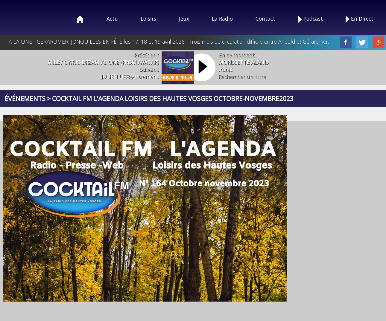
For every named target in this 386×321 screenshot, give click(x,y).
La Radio (222, 18)
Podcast (310, 19)
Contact (265, 18)
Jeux (184, 18)
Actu (112, 18)
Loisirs (148, 18)
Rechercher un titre (242, 76)
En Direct (359, 19)
